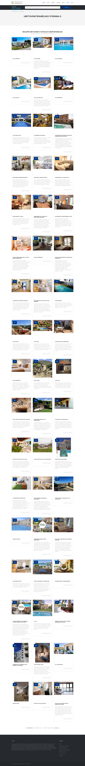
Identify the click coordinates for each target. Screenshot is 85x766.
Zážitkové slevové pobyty (64, 745)
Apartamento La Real (18, 216)
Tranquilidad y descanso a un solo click (62, 499)
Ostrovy (53, 2)
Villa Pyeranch (58, 58)
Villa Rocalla (16, 97)
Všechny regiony (62, 751)
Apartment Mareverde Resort (20, 177)
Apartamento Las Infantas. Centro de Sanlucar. (40, 217)
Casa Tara (36, 341)
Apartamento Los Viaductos (62, 177)
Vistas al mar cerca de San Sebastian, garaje (61, 704)
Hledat (66, 7)
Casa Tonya (36, 380)
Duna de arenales (38, 257)
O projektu (61, 755)
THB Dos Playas (16, 539)
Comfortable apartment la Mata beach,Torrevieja (21, 258)
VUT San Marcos (59, 664)
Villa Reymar (37, 58)
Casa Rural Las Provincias (61, 419)
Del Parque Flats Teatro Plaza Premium (41, 301)
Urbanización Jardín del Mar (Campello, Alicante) (20, 665)
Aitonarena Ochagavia (39, 135)
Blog (72, 2)
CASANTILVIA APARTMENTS (61, 459)
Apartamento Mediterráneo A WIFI (63, 216)
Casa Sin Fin (15, 341)
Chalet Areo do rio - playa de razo (42, 459)
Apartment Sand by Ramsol (40, 177)
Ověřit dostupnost (25, 62)
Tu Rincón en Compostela (19, 498)
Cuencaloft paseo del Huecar (20, 300)
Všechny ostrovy (62, 753)
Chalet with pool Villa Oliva (20, 459)
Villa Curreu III (16, 58)
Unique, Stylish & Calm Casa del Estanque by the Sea (63, 622)
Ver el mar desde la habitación (41, 581)
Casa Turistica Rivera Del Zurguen (21, 419)
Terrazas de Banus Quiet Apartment (40, 539)
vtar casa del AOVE (38, 664)
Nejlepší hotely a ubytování (64, 749)
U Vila (35, 621)
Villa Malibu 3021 (17, 135)
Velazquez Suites (17, 581)
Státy (48, 2)
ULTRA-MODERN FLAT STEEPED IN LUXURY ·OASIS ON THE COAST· (20, 622)
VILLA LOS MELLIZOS (38, 97)
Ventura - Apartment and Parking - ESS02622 (63, 539)
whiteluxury (16, 703)
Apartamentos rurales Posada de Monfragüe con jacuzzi (63, 136)
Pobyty (43, 2)
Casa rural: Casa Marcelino (62, 341)
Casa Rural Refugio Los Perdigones (39, 420)
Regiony (58, 2)
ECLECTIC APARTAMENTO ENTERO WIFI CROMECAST (63, 258)
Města (63, 2)
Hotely (67, 2)
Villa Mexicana (58, 97)
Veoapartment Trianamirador (62, 581)
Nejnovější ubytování (63, 747)
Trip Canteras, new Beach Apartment (40, 499)
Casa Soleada (58, 300)
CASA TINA (57, 380)
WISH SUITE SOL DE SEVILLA (40, 703)
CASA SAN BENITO (17, 380)
